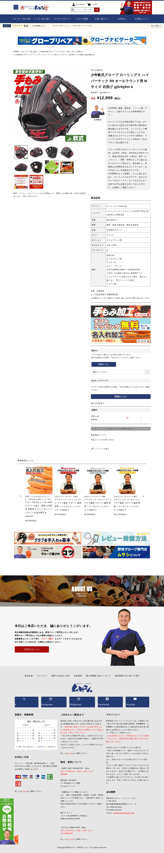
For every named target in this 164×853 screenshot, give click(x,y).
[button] (20, 496)
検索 (96, 9)
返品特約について (98, 435)
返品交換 (29, 676)
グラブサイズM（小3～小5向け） (71, 52)
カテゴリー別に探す (22, 19)
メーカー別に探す (42, 19)
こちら (24, 787)
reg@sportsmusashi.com (123, 809)
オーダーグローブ (62, 19)
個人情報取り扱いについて (98, 676)
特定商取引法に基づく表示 (127, 676)
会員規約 (78, 676)
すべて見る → (156, 25)
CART (95, 4)
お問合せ (122, 19)
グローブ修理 (82, 19)
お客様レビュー (142, 19)
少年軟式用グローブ (47, 52)
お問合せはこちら (32, 649)
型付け (94, 351)
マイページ (42, 676)
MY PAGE (80, 4)
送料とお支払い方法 (60, 676)
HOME (16, 52)
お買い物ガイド (102, 19)
